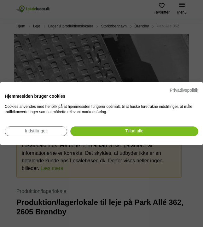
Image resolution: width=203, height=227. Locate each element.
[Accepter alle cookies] (134, 131)
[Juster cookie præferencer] (36, 131)
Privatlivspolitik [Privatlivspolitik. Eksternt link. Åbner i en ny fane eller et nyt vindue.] (184, 90)
